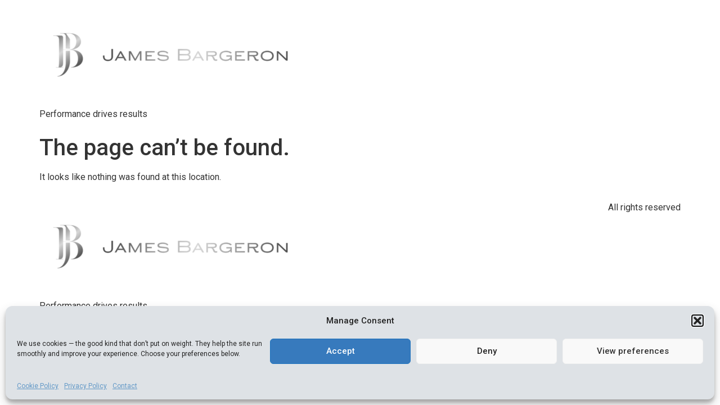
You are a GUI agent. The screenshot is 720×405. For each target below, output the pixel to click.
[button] (697, 320)
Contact (124, 386)
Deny (487, 351)
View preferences (633, 351)
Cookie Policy (37, 386)
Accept (340, 351)
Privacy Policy (85, 386)
